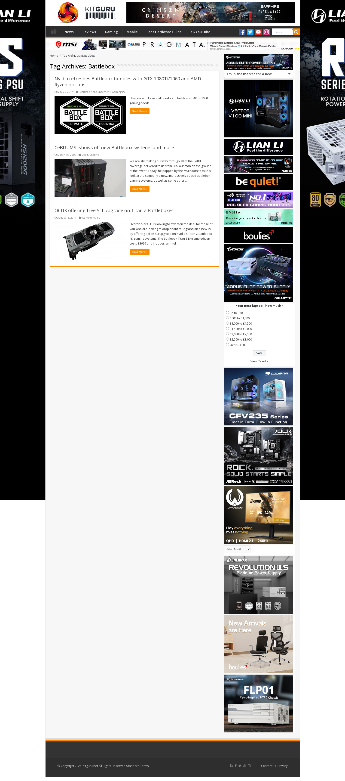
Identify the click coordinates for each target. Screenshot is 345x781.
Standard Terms (137, 766)
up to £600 (237, 313)
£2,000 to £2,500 (241, 334)
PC (98, 217)
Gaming (111, 32)
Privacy (283, 766)
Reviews (89, 32)
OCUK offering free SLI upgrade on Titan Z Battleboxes (114, 210)
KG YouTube (200, 32)
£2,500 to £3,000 (241, 339)
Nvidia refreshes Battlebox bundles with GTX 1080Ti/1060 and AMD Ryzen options (128, 81)
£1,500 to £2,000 (241, 329)
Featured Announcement (94, 91)
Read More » (139, 111)
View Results (259, 361)
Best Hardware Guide (164, 32)
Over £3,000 (238, 345)
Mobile (132, 32)
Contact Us (268, 766)
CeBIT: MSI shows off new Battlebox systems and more (114, 147)
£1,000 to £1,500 (241, 323)
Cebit (85, 154)
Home (54, 31)
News (69, 32)
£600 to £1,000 (240, 318)
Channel (94, 154)
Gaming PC (118, 91)
